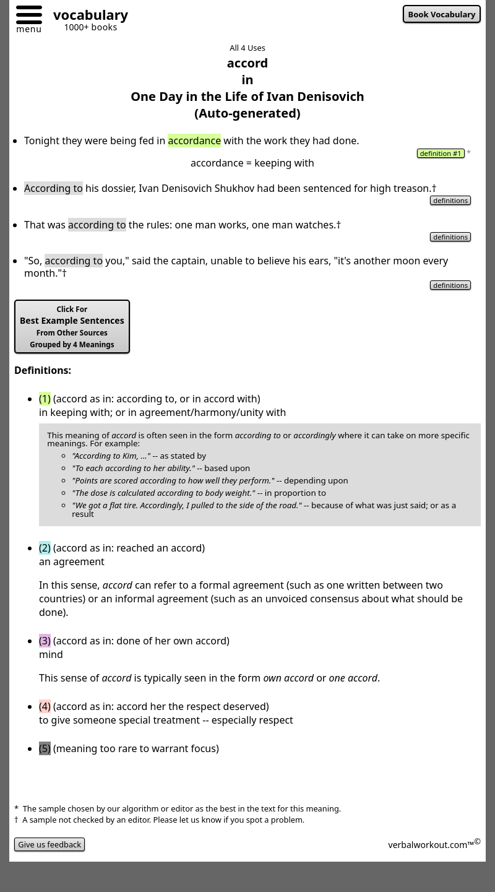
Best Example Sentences (72, 327)
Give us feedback (49, 844)
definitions (450, 200)
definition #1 (441, 153)
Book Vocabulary (442, 14)
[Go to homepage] (86, 16)
